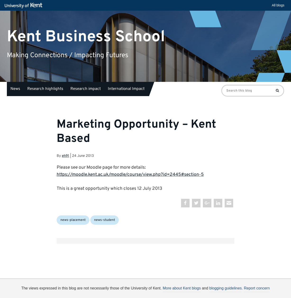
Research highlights (45, 89)
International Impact (126, 89)
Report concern (257, 288)
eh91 (65, 156)
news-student (104, 220)
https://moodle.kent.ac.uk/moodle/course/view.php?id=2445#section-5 (130, 174)
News (15, 89)
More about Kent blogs (182, 288)
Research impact (85, 89)
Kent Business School (86, 36)
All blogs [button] (278, 5)
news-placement (73, 220)
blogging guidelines (225, 288)
